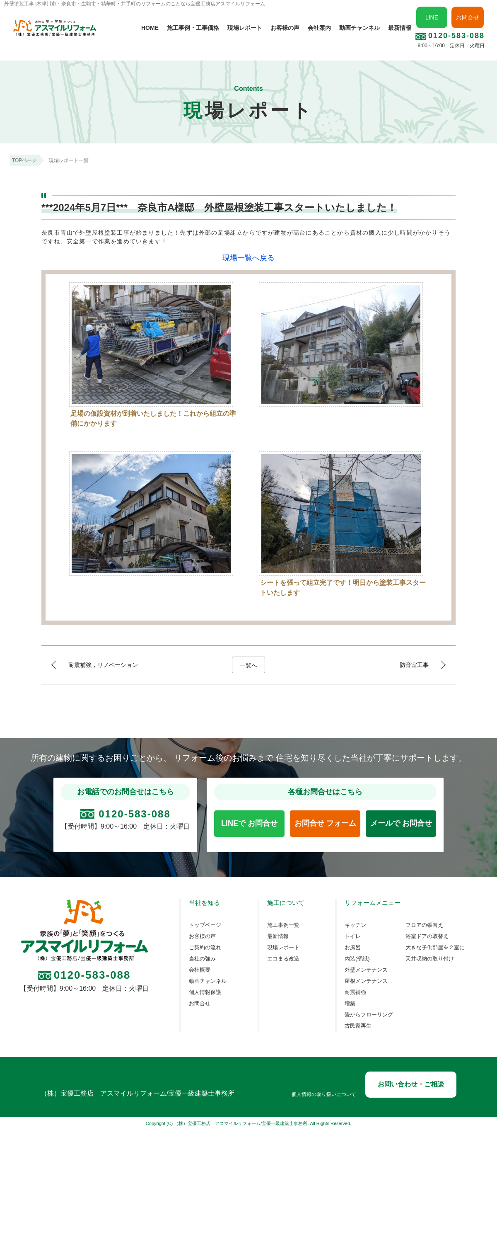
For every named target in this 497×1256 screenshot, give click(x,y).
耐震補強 (355, 992)
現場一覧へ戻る (248, 258)
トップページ (205, 925)
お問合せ (467, 17)
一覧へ (248, 665)
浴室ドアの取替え (427, 936)
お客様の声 (284, 27)
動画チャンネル (359, 27)
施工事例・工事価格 (193, 27)
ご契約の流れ (205, 947)
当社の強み (202, 959)
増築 (350, 1003)
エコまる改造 (283, 959)
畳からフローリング (369, 1015)
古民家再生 (358, 1026)
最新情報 (399, 27)
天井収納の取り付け (429, 959)
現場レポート (244, 27)
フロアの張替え (424, 925)
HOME (150, 27)
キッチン (355, 925)
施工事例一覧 (283, 925)
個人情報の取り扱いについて (324, 1094)
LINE (431, 17)
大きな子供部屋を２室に (435, 947)
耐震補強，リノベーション (103, 665)
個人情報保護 (205, 992)
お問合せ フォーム (325, 823)
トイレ (353, 936)
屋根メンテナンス (366, 981)
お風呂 (353, 947)
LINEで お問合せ (249, 823)
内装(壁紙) (357, 959)
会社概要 (199, 970)
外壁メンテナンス (366, 970)
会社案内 (319, 27)
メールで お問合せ (401, 823)
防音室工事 (414, 665)
